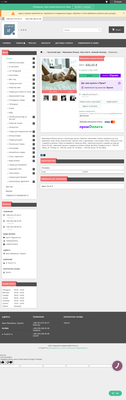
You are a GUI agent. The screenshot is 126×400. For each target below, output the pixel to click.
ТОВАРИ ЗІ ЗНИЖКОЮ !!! (17, 195)
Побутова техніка (15, 123)
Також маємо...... (15, 173)
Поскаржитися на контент (58, 348)
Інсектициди (13, 148)
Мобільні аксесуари (16, 63)
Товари (19, 43)
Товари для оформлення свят (20, 131)
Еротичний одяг (54, 52)
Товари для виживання (18, 165)
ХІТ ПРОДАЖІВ (15, 71)
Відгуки (9, 191)
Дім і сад (12, 79)
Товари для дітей (15, 140)
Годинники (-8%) (15, 169)
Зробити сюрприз (83, 7)
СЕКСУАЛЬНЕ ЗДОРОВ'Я (19, 181)
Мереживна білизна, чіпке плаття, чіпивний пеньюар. (84, 52)
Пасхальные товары (17, 144)
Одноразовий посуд (16, 96)
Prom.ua (75, 346)
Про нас (32, 43)
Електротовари (15, 136)
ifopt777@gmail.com (13, 238)
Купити (89, 76)
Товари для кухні (15, 83)
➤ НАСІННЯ (14, 67)
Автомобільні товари (17, 152)
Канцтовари (13, 75)
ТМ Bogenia (13, 104)
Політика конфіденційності (78, 348)
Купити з (110, 75)
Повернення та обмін (88, 43)
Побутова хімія (14, 88)
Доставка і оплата (64, 43)
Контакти (45, 43)
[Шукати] (99, 30)
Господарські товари (17, 100)
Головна (7, 43)
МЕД (11, 113)
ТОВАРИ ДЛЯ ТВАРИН (18, 177)
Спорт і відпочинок (16, 156)
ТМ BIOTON (13, 127)
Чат (115, 393)
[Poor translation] (9, 362)
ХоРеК (11, 108)
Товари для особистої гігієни (20, 92)
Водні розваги (14, 161)
